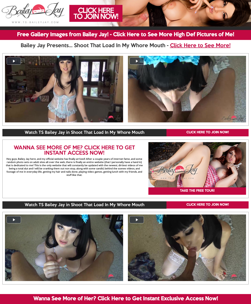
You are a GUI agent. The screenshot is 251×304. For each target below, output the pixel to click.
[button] (14, 61)
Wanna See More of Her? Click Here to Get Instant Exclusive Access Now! (125, 298)
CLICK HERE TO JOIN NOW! (207, 132)
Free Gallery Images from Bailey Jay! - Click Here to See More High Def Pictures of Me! (125, 34)
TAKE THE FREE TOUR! (197, 190)
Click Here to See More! (200, 45)
